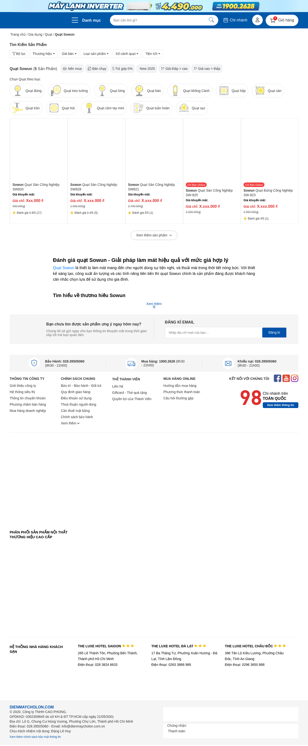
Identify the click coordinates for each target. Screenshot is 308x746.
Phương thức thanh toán (181, 392)
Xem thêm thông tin (280, 405)
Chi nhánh (235, 20)
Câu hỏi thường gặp (178, 398)
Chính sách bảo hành (77, 417)
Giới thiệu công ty (23, 386)
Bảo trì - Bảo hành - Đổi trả (81, 386)
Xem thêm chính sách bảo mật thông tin (35, 737)
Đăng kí (274, 332)
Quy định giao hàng (75, 392)
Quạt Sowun (63, 268)
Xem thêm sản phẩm (154, 235)
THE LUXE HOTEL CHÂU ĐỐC (255, 646)
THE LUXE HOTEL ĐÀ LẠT (178, 646)
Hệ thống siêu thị (22, 392)
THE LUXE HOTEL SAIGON (106, 646)
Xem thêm (70, 423)
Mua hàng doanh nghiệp (28, 411)
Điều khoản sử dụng (76, 398)
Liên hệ (117, 386)
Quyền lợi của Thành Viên (131, 399)
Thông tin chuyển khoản (28, 398)
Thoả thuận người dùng (78, 404)
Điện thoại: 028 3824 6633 (97, 665)
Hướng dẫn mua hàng (179, 386)
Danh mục (91, 20)
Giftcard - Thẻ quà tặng (129, 393)
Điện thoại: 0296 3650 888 (245, 665)
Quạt (48, 34)
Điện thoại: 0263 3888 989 (171, 665)
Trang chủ (18, 34)
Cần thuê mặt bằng (75, 411)
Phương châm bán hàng (28, 404)
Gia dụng (35, 34)
